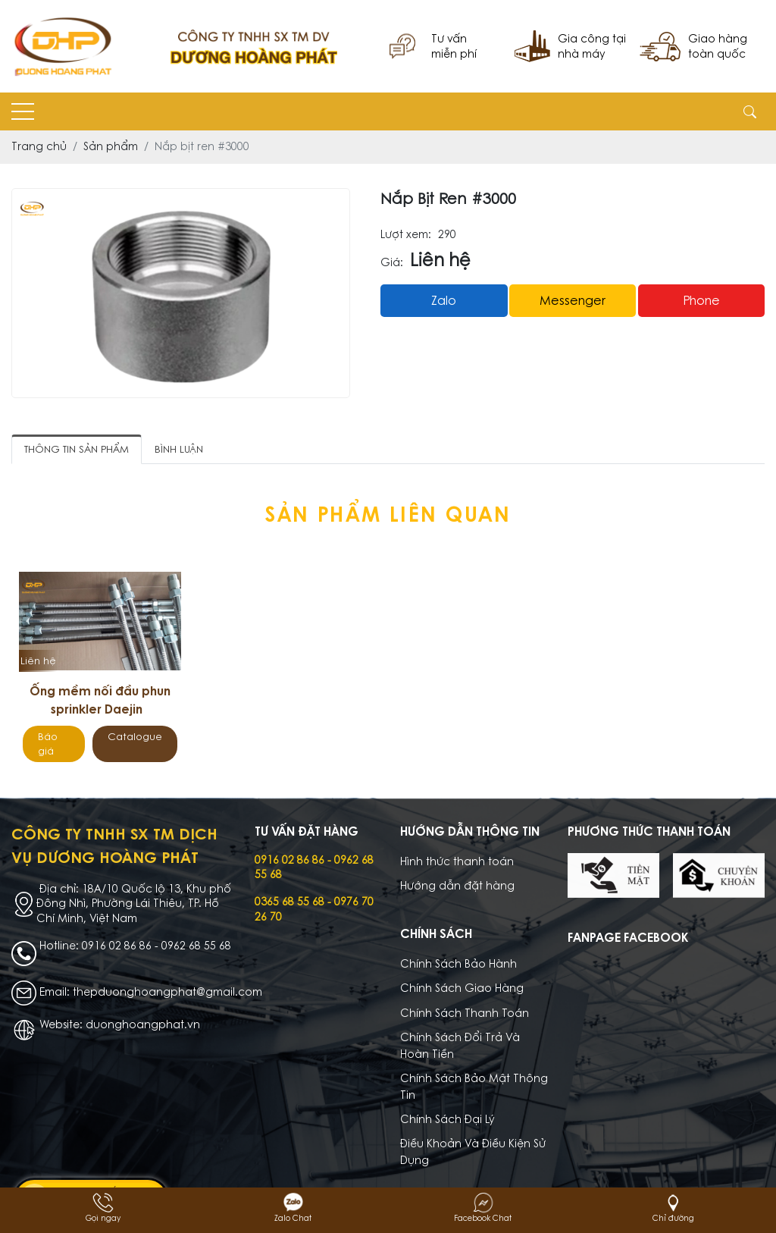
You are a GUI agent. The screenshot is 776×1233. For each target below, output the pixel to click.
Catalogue (135, 736)
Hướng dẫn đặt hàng (457, 885)
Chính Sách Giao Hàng (462, 988)
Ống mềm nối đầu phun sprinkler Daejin (100, 700)
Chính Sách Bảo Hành (458, 963)
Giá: (391, 263)
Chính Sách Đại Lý (447, 1119)
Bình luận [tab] (179, 449)
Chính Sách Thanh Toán (464, 1013)
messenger (572, 300)
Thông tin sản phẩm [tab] (76, 449)
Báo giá (48, 743)
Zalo (443, 300)
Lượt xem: (405, 234)
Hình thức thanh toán (457, 861)
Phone (701, 300)
